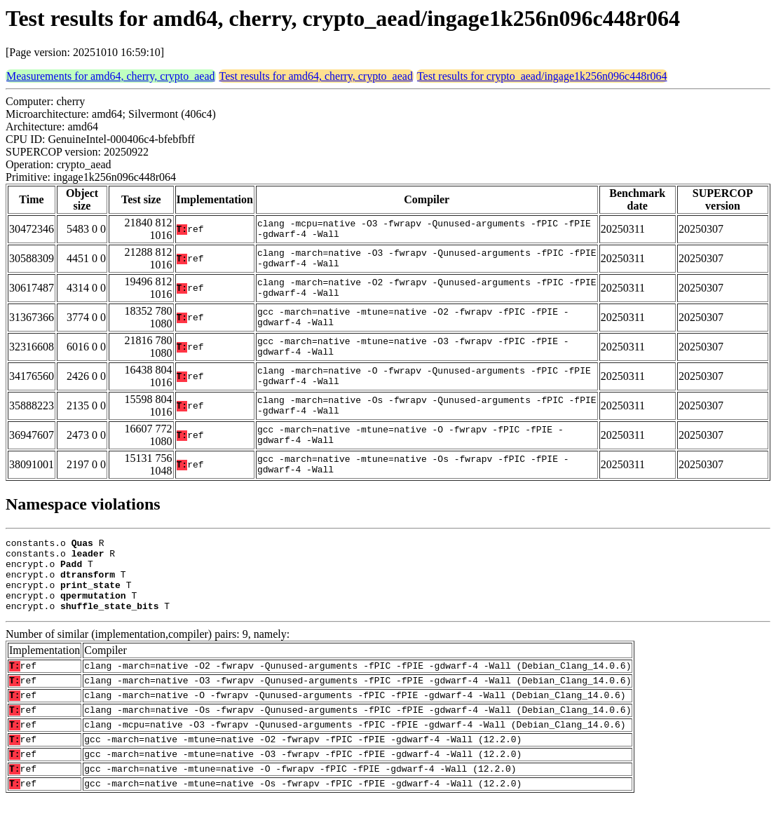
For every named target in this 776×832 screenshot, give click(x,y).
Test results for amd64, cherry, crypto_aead (316, 76)
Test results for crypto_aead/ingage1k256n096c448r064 (542, 76)
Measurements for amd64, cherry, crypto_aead (110, 76)
